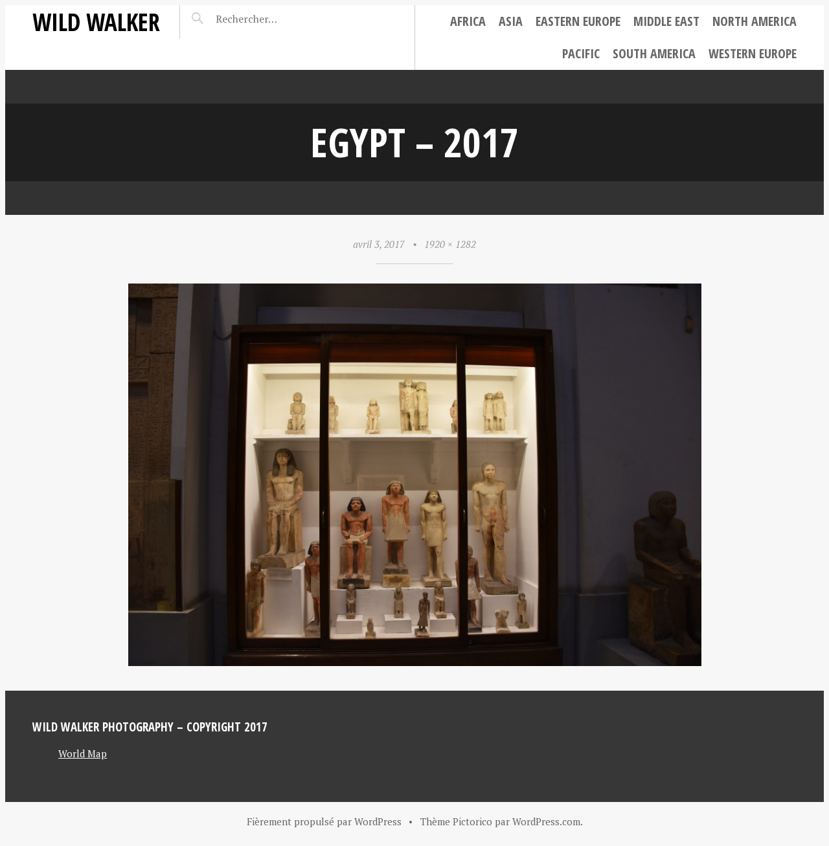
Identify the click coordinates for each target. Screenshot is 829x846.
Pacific (581, 53)
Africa (468, 21)
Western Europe (753, 53)
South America (654, 53)
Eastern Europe (578, 21)
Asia (511, 21)
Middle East (666, 21)
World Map (82, 753)
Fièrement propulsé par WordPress (324, 821)
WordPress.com (546, 821)
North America (754, 21)
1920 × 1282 (450, 244)
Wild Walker (96, 21)
